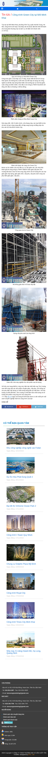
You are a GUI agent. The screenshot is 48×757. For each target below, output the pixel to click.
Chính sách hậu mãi (9, 717)
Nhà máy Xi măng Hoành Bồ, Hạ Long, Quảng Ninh (24, 652)
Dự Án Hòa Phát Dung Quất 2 (20, 477)
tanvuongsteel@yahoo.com (26, 9)
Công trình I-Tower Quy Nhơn (19, 535)
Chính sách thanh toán (9, 720)
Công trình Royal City (16, 593)
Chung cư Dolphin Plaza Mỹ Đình (21, 564)
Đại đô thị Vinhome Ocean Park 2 (21, 506)
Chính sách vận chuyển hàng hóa (13, 714)
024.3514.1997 (42, 9)
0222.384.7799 (9, 703)
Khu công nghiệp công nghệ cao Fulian (24, 448)
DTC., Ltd (31, 754)
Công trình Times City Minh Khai (21, 622)
